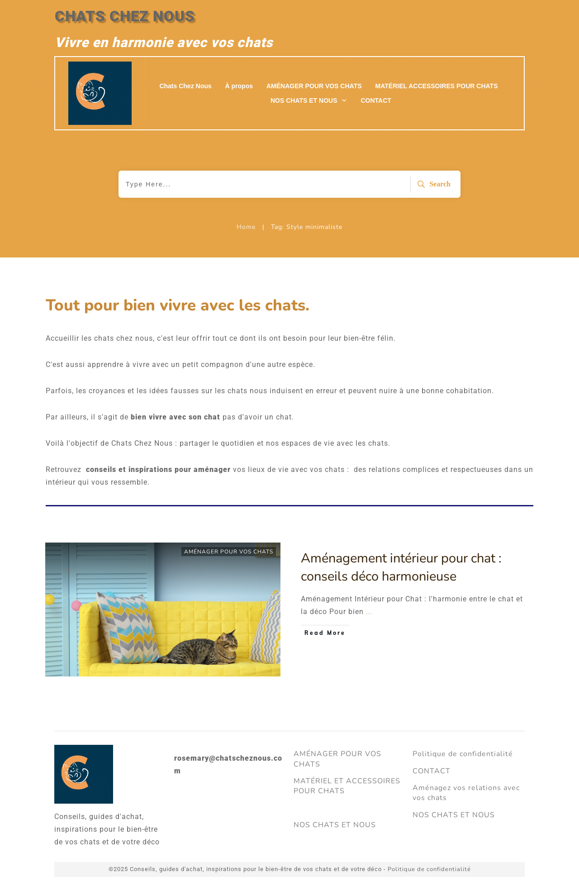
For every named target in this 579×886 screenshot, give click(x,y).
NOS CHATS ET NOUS (335, 825)
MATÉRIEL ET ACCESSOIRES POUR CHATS (347, 786)
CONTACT (432, 771)
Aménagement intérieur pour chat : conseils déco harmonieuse (401, 567)
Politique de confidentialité (463, 754)
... (369, 612)
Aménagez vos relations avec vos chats (466, 793)
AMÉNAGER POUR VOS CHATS (228, 551)
